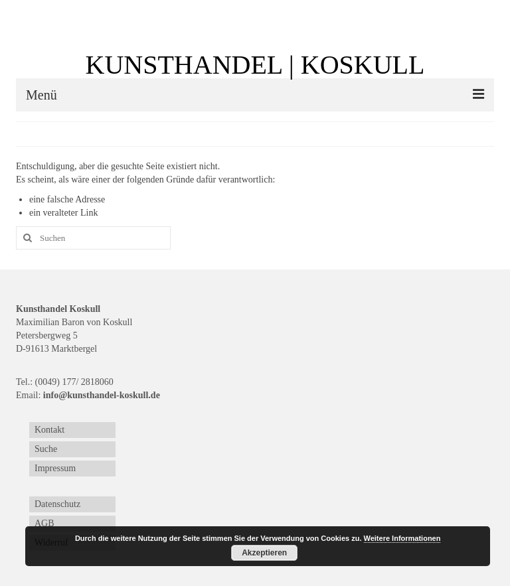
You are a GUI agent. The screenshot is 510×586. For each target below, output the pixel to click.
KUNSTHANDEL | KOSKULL (255, 65)
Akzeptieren (264, 552)
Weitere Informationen (402, 538)
